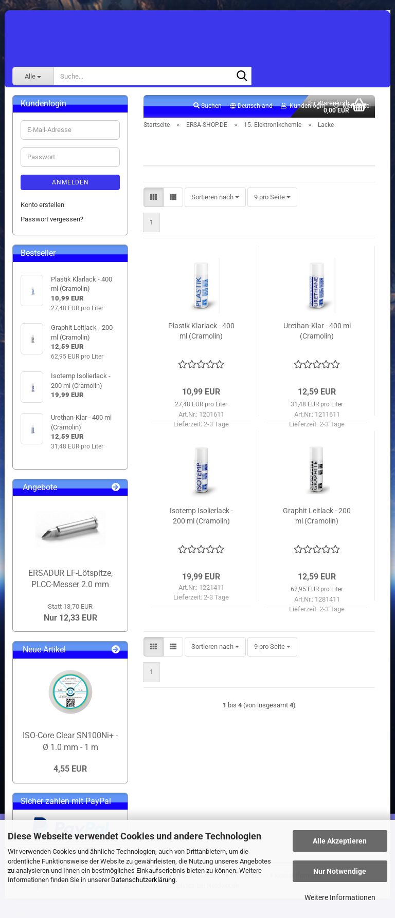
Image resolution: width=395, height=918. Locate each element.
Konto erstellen (42, 205)
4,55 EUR (70, 769)
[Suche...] (32, 76)
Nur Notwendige (339, 871)
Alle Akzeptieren (340, 841)
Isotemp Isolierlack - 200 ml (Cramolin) (201, 516)
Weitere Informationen (339, 897)
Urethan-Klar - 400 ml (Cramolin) (317, 331)
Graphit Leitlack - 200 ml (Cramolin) (317, 516)
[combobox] (215, 198)
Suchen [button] (207, 105)
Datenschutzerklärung (143, 880)
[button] (251, 106)
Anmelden (70, 182)
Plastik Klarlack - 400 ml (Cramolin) (201, 331)
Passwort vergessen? (52, 219)
